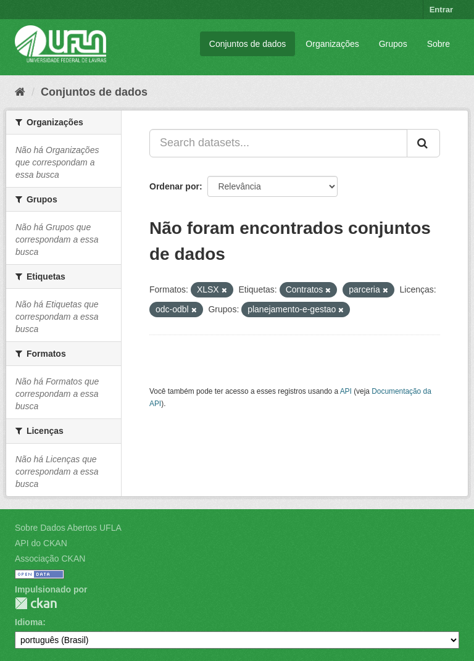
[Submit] (423, 143)
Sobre (438, 44)
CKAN (36, 603)
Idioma (29, 622)
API (346, 391)
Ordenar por (174, 186)
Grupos (393, 44)
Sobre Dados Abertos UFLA (68, 528)
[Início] (20, 92)
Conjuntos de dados (247, 44)
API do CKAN (41, 543)
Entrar (441, 9)
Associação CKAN (50, 558)
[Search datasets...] (278, 143)
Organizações (332, 44)
